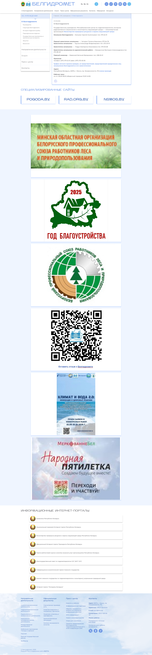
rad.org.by (76, 99)
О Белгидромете (28, 11)
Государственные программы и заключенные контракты (33, 37)
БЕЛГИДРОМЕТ (53, 4)
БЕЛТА (46, 651)
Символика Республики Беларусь (44, 519)
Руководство (27, 25)
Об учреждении (29, 16)
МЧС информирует (72, 615)
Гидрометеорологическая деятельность (29, 610)
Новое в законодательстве (75, 618)
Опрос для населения (73, 621)
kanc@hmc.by (98, 610)
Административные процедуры (50, 619)
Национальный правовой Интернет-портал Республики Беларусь (55, 527)
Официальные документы (87, 11)
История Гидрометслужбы (31, 31)
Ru (82, 4)
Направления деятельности (46, 11)
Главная (56, 16)
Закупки (25, 41)
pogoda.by (38, 99)
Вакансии (26, 44)
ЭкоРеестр (24, 641)
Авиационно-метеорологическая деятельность (27, 620)
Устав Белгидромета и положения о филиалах (51, 610)
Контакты (102, 11)
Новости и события (72, 603)
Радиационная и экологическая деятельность (30, 615)
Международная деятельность (26, 625)
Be (85, 4)
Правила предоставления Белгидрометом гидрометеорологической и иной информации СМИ (75, 626)
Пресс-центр (71, 11)
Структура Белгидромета (31, 28)
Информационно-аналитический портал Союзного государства (54, 570)
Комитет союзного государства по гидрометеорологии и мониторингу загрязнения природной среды (67, 579)
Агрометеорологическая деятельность (29, 606)
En (88, 4)
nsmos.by (114, 99)
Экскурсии (122, 11)
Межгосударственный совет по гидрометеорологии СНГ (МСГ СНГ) (56, 562)
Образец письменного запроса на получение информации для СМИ (73, 610)
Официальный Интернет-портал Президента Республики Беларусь (56, 544)
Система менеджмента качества (51, 624)
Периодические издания (31, 33)
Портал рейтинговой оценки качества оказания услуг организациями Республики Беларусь (64, 553)
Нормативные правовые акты (52, 606)
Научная (24, 634)
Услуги (61, 11)
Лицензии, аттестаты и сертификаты (51, 615)
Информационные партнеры (76, 606)
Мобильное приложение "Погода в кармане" (29, 630)
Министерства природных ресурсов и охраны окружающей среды (89, 32)
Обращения (112, 11)
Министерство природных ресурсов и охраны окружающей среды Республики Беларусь (63, 536)
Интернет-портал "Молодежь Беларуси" (46, 587)
